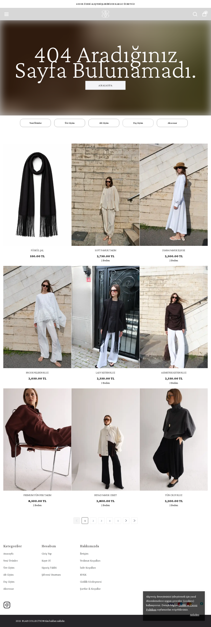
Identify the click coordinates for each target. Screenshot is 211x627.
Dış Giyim (8, 581)
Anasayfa (105, 85)
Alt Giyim (8, 574)
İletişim (84, 553)
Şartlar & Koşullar (90, 588)
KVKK (83, 574)
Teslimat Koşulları (90, 560)
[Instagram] (7, 605)
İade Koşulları (88, 567)
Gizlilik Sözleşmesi (91, 581)
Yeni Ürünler (10, 560)
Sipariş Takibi (49, 567)
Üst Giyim (8, 567)
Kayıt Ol (46, 560)
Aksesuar (8, 588)
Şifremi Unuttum (51, 574)
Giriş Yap (47, 553)
